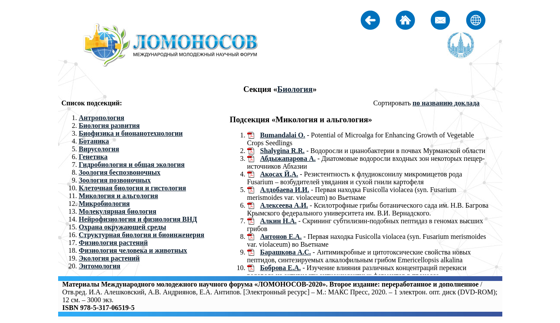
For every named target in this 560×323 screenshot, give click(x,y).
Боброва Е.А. (280, 267)
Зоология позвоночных (115, 180)
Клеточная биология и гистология (132, 188)
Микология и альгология (118, 195)
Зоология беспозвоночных (119, 172)
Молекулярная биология (118, 211)
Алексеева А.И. (284, 205)
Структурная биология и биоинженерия (141, 234)
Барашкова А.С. (285, 252)
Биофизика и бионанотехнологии (131, 133)
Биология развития (109, 125)
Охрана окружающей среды (122, 227)
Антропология (101, 117)
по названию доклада (446, 103)
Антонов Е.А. (281, 236)
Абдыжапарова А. (288, 158)
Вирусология (99, 149)
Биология (294, 89)
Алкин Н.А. (278, 221)
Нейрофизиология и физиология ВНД (138, 219)
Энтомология (100, 266)
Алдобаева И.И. (284, 189)
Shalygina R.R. (282, 150)
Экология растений (109, 258)
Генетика (93, 156)
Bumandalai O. (282, 135)
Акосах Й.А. (279, 174)
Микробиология (104, 203)
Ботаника (94, 141)
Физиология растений (113, 242)
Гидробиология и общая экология (132, 164)
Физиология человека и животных (133, 250)
